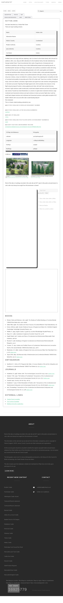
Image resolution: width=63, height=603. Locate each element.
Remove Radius (44, 205)
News (60, 2)
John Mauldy (12, 176)
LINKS (20, 17)
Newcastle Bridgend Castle (11, 574)
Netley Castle (7, 542)
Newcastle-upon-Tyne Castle (12, 551)
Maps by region (38, 580)
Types (47, 2)
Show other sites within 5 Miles (48, 198)
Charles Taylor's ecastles (13, 399)
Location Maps (38, 2)
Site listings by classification (26, 580)
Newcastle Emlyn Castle (10, 570)
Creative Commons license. (13, 177)
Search (53, 2)
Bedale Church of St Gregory (11, 519)
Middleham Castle (9, 524)
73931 (6, 117)
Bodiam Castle (8, 487)
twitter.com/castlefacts (43, 491)
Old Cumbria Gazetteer (13, 401)
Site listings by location (12, 580)
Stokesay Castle (8, 533)
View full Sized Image (23, 177)
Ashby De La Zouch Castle (11, 515)
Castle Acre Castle (9, 556)
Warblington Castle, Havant (11, 496)
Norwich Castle (8, 561)
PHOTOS (16, 14)
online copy (13, 352)
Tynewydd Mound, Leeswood (12, 501)
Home (24, 2)
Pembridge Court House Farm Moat (13, 547)
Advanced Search (25, 583)
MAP (22, 14)
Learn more (9, 471)
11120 (6, 122)
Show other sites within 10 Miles (48, 202)
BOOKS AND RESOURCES (10, 17)
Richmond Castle (8, 528)
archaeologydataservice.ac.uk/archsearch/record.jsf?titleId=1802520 (23, 126)
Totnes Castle (7, 538)
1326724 (7, 112)
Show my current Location (46, 209)
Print (46, 193)
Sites (30, 2)
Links (46, 583)
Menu (9, 10)
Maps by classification (48, 580)
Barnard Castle (8, 510)
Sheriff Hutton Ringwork (10, 565)
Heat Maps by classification (13, 583)
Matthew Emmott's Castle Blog (15, 403)
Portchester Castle (9, 491)
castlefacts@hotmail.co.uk (44, 487)
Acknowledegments (39, 583)
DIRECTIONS (28, 17)
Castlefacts (6, 2)
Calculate (40, 193)
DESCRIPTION (8, 14)
